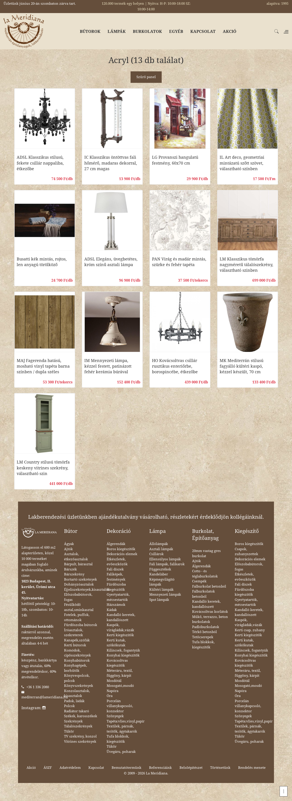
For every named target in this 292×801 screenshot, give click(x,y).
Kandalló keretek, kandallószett (121, 617)
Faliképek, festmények (116, 577)
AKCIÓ (229, 31)
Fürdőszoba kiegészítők (116, 587)
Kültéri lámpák (161, 590)
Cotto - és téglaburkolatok (205, 573)
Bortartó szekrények (80, 579)
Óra (110, 696)
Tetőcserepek (202, 637)
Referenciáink (160, 768)
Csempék (199, 581)
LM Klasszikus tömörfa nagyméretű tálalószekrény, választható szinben (246, 265)
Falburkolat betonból (209, 586)
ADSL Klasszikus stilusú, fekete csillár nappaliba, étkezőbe (40, 163)
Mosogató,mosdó (120, 686)
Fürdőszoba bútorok (80, 625)
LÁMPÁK (117, 31)
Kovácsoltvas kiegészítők (117, 663)
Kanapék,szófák (77, 640)
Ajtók (68, 549)
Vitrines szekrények (80, 742)
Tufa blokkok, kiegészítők (118, 739)
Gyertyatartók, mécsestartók (118, 597)
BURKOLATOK (147, 31)
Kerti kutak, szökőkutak (116, 642)
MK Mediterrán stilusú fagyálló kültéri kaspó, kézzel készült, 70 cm (241, 366)
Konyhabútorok (77, 660)
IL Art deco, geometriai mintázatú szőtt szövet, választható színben (242, 163)
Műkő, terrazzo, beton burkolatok (210, 619)
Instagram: (33, 708)
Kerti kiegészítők (120, 635)
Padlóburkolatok (205, 627)
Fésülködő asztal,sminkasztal (79, 607)
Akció (31, 768)
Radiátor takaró (76, 711)
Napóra (112, 691)
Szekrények (73, 721)
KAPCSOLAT (203, 31)
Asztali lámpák (161, 549)
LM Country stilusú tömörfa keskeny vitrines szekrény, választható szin (43, 468)
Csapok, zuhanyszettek (246, 551)
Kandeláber (158, 574)
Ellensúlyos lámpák (165, 559)
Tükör (69, 731)
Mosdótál (114, 681)
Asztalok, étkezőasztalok (76, 556)
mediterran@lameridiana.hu (44, 697)
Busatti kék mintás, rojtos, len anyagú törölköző (42, 262)
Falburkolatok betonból (203, 594)
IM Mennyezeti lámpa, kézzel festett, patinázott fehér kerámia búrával (107, 366)
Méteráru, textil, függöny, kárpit (120, 673)
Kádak (112, 610)
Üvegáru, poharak (121, 752)
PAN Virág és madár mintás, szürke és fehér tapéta (179, 262)
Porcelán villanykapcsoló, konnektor (120, 706)
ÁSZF (48, 768)
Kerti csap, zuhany (250, 630)
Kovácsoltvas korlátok (210, 612)
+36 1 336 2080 (37, 687)
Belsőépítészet (190, 768)
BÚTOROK (90, 31)
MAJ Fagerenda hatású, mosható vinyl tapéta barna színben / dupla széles (43, 366)
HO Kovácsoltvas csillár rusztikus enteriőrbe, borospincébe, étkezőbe (175, 366)
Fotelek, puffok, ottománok (77, 617)
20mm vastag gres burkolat (206, 553)
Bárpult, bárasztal (78, 564)
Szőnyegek (115, 716)
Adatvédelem (70, 768)
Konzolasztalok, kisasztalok (77, 693)
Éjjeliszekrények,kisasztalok (87, 590)
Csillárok (156, 554)
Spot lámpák (159, 600)
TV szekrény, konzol (80, 736)
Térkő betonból (204, 632)
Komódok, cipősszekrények (77, 653)
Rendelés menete (252, 768)
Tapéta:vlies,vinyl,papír (126, 721)
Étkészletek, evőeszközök (117, 561)
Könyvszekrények (78, 686)
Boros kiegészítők (121, 549)
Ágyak (69, 544)
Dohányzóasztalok (79, 584)
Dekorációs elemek (122, 554)
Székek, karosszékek (80, 716)
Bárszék (70, 569)
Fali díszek (115, 569)
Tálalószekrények (78, 726)
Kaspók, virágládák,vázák (120, 627)
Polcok (69, 706)
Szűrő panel (146, 77)
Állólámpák (158, 544)
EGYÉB (176, 31)
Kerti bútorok (75, 645)
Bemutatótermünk (126, 768)
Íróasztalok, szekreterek (73, 632)
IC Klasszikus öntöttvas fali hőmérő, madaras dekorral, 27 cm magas (110, 163)
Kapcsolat (96, 768)
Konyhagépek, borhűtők (75, 668)
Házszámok (116, 605)
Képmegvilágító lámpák (162, 582)
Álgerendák (116, 544)
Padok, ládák (74, 701)
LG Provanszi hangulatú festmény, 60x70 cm (175, 160)
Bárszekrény (74, 574)
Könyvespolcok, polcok (77, 678)
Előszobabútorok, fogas (78, 597)
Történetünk (220, 768)
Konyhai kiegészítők (123, 655)
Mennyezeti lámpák (165, 595)
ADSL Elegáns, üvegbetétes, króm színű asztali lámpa (111, 262)
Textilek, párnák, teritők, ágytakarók (122, 728)
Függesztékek (160, 569)
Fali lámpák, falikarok (167, 564)
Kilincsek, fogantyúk (123, 650)
